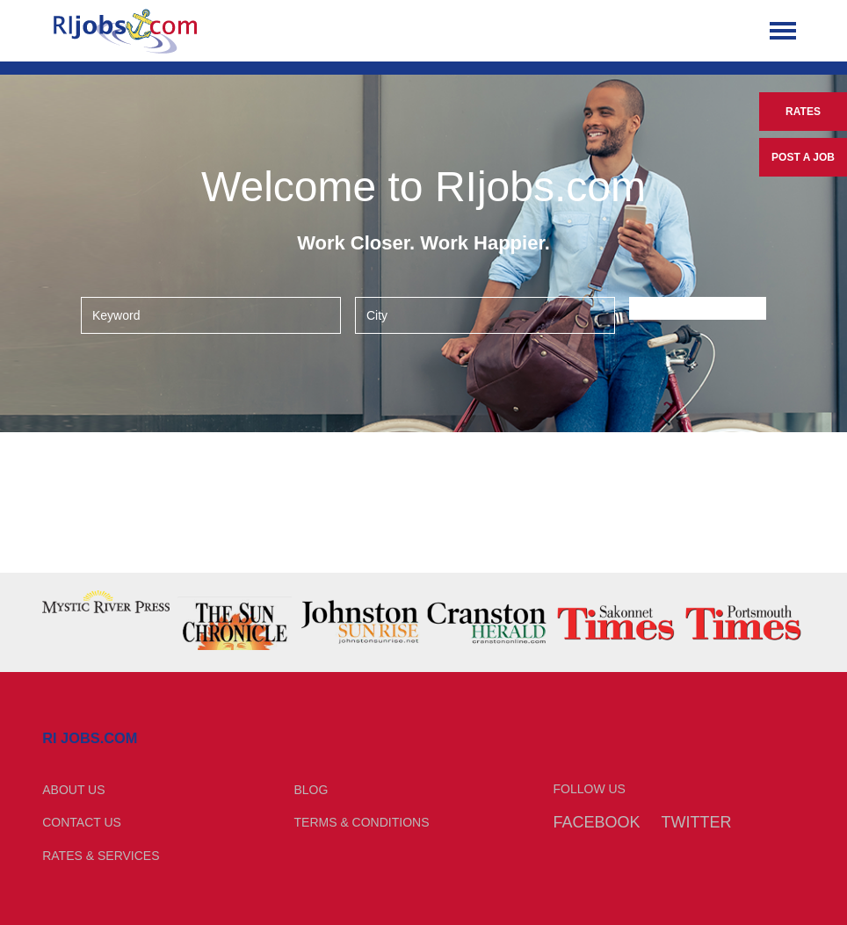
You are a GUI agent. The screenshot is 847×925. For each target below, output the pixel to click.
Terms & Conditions (362, 822)
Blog (311, 790)
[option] (106, 601)
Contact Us (81, 822)
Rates (803, 111)
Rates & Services (100, 856)
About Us (73, 790)
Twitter (696, 822)
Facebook (597, 822)
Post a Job (803, 157)
